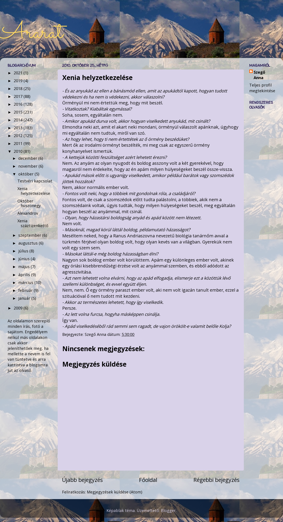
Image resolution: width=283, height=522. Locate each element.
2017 (19, 96)
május (24, 266)
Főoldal (148, 479)
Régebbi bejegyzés (216, 479)
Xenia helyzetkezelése (33, 191)
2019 (19, 80)
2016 (19, 104)
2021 (19, 72)
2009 (19, 308)
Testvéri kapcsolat (34, 181)
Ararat (31, 33)
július (23, 250)
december (28, 158)
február (26, 290)
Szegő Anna (259, 75)
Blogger (168, 510)
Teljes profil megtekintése (262, 87)
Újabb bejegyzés (82, 479)
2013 (19, 127)
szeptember (30, 235)
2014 (19, 119)
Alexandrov (27, 213)
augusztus (28, 243)
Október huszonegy (29, 203)
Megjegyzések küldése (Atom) (114, 492)
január (24, 298)
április (24, 274)
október (26, 174)
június (24, 258)
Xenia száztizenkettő (32, 223)
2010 (19, 151)
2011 (19, 143)
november (28, 166)
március (26, 282)
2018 (19, 88)
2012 (19, 135)
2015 (19, 112)
